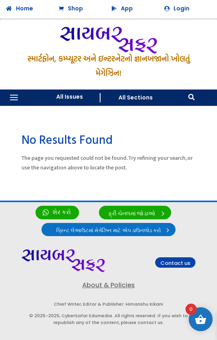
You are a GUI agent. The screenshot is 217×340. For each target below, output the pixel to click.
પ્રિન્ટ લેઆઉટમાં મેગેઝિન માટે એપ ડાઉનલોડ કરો (108, 230)
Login (181, 8)
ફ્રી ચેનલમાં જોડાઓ (131, 213)
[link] (57, 212)
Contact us (175, 263)
